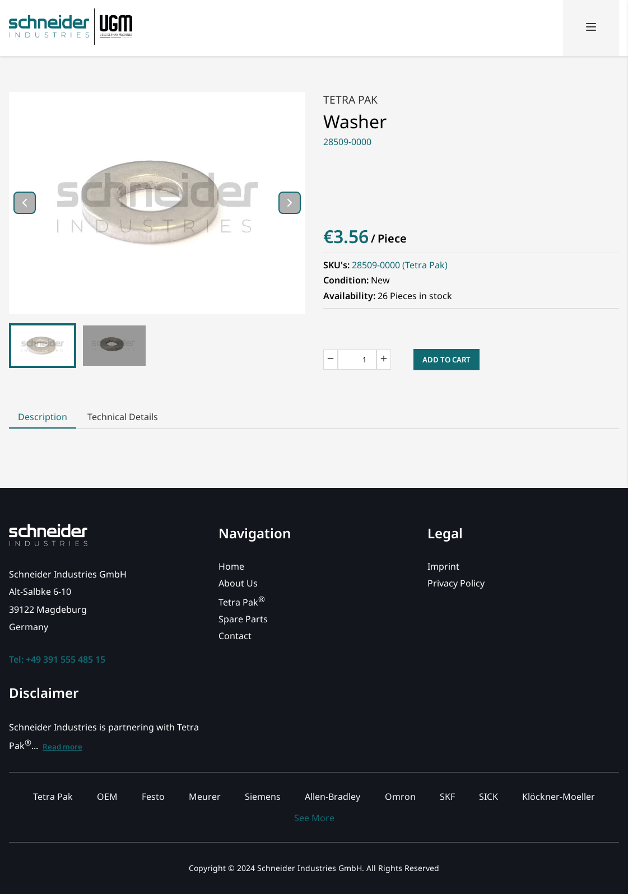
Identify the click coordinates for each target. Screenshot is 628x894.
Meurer (205, 796)
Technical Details (122, 417)
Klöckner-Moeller (558, 796)
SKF (447, 796)
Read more (62, 747)
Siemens (263, 796)
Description (42, 417)
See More (314, 818)
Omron (400, 796)
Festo (153, 796)
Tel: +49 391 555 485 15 (57, 659)
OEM (107, 796)
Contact (235, 636)
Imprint (443, 566)
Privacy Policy (456, 583)
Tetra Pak (350, 99)
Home (231, 566)
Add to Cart (446, 360)
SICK (488, 796)
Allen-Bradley (332, 796)
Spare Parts (243, 619)
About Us (238, 583)
